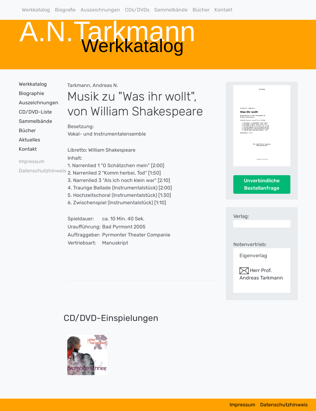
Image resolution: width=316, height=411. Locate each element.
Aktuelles (29, 140)
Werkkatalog (36, 10)
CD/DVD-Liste (35, 112)
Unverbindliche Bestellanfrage (262, 184)
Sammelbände (171, 10)
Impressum (31, 161)
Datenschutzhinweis (36, 171)
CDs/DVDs (137, 10)
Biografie (65, 10)
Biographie (31, 93)
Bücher (201, 10)
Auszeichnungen (100, 10)
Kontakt (223, 10)
